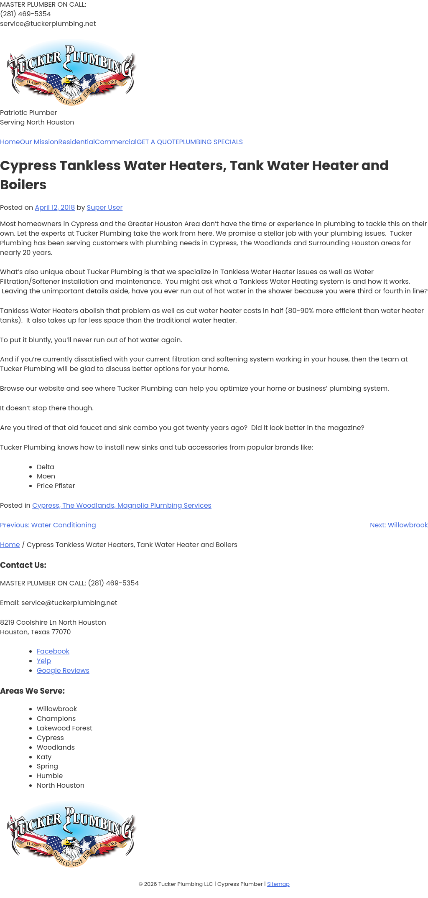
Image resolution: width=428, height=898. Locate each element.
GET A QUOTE (158, 142)
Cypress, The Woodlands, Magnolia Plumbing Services (121, 505)
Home (10, 142)
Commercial (116, 142)
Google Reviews (63, 670)
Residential (77, 142)
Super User (105, 207)
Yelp (44, 661)
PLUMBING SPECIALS (211, 142)
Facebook (53, 651)
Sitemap (278, 884)
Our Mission (39, 142)
